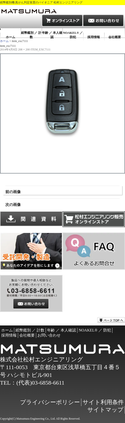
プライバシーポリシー (50, 402)
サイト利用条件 (103, 402)
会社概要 (114, 37)
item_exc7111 (40, 49)
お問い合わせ (49, 335)
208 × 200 (24, 49)
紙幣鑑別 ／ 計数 (31, 35)
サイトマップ (105, 410)
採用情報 (93, 37)
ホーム (10, 37)
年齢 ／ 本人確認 (52, 35)
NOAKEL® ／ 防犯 (73, 35)
